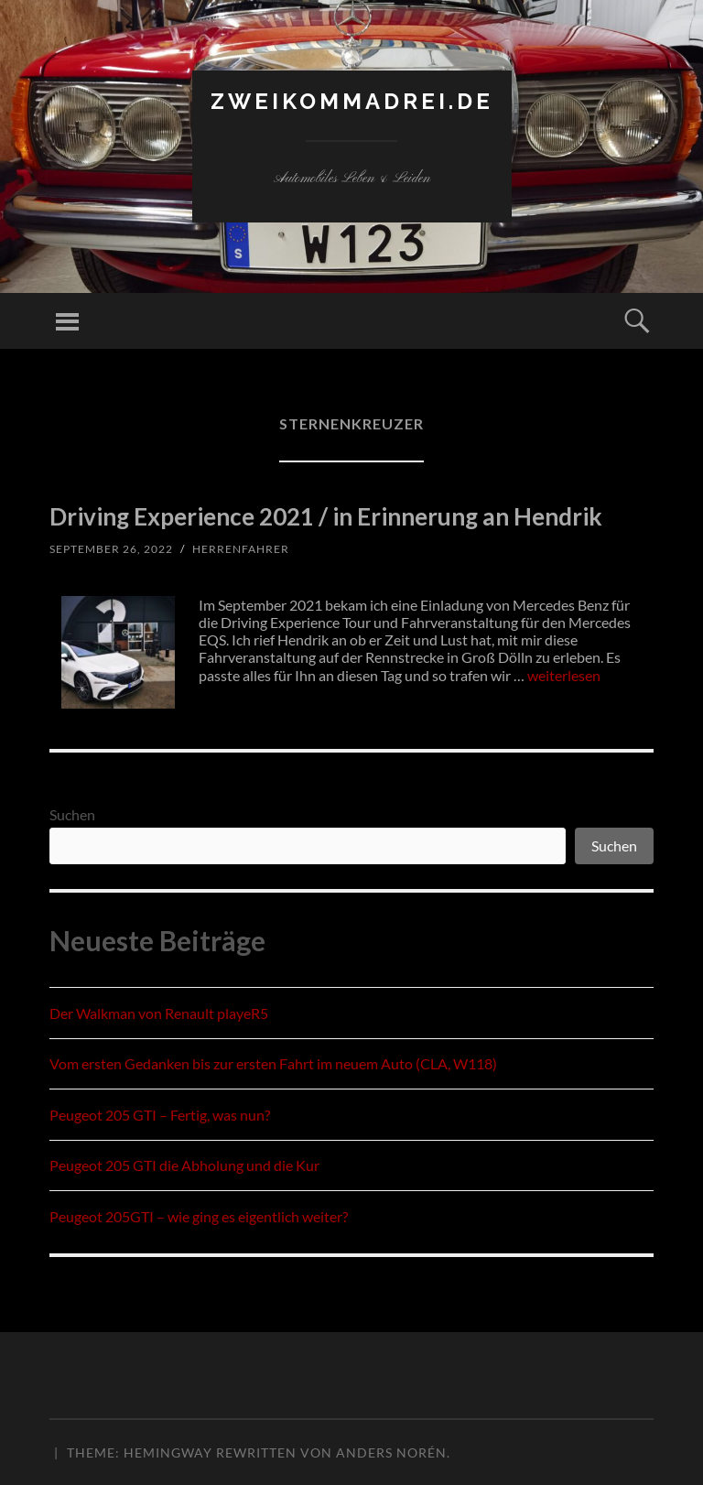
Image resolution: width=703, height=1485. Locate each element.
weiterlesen (563, 675)
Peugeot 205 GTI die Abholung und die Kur (184, 1165)
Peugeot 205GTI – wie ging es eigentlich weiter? (198, 1216)
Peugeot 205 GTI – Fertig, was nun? (159, 1114)
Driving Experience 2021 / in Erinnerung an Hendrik (325, 516)
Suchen (72, 814)
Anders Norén (391, 1452)
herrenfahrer (240, 549)
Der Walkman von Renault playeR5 (158, 1013)
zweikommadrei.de (352, 101)
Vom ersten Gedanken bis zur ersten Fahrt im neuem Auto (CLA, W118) (273, 1063)
